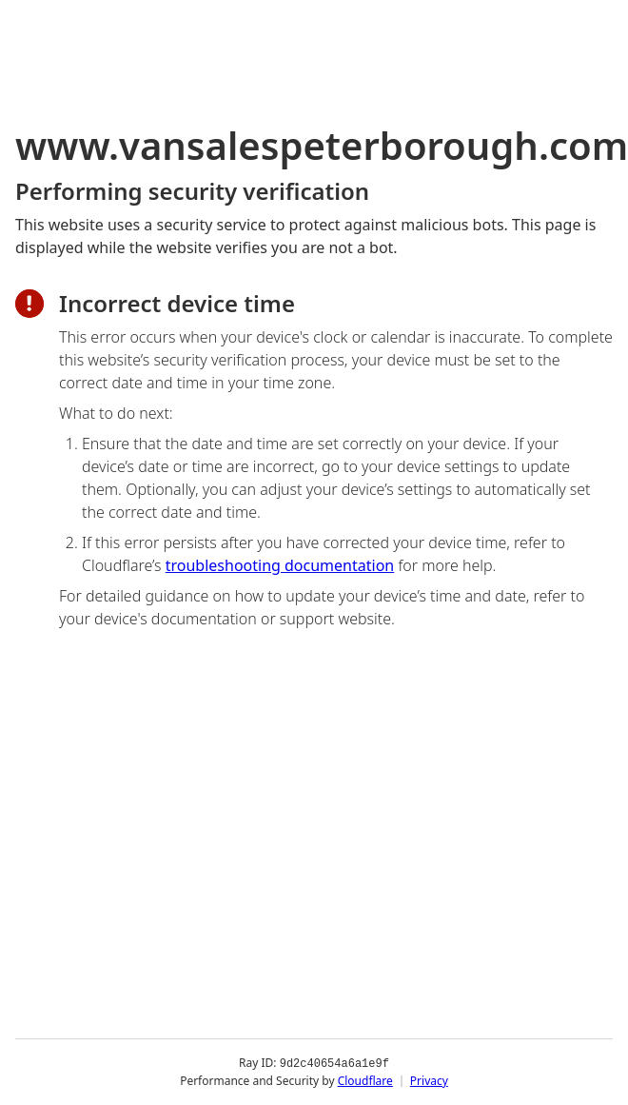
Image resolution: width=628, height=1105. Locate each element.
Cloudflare (365, 1081)
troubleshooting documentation (280, 565)
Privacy (429, 1081)
